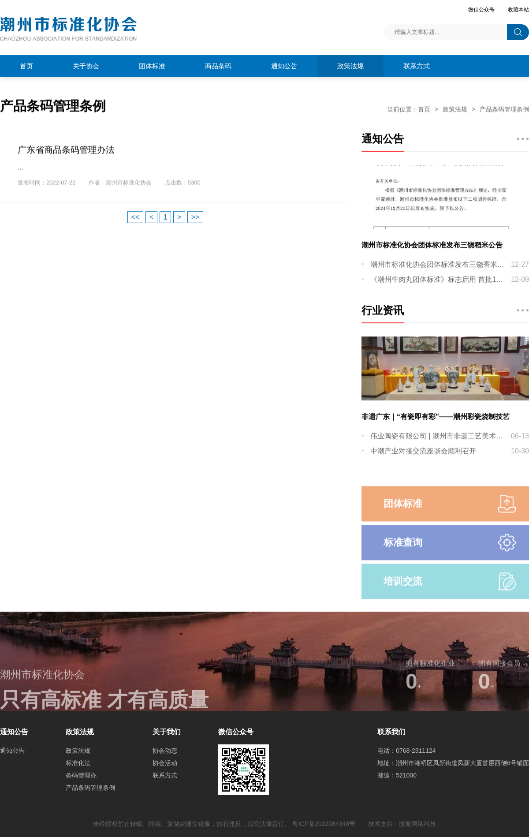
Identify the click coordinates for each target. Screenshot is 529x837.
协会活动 (165, 762)
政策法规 (350, 66)
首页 (26, 66)
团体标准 (152, 66)
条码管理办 (81, 775)
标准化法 (78, 762)
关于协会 (86, 66)
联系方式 (416, 66)
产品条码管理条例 (504, 109)
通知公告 (12, 750)
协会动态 (165, 750)
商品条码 (218, 66)
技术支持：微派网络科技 (402, 823)
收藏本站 (518, 10)
